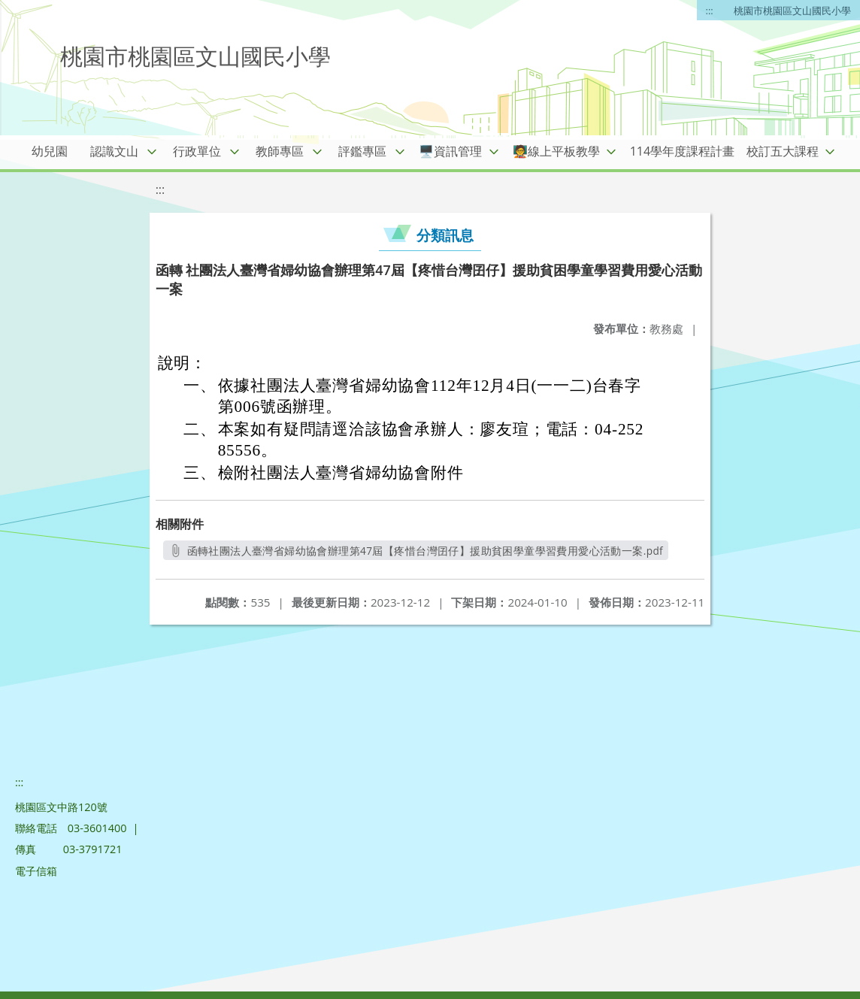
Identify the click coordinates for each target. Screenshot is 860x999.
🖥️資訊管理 (450, 151)
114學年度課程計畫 (682, 151)
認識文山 (114, 151)
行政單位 (197, 151)
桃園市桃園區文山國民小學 (792, 10)
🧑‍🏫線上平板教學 (556, 151)
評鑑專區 (362, 151)
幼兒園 (50, 151)
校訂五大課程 (782, 151)
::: (709, 10)
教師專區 (280, 151)
